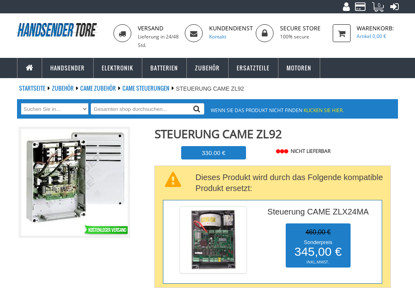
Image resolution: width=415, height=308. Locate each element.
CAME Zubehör (98, 88)
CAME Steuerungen (146, 88)
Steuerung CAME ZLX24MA (318, 211)
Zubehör (63, 88)
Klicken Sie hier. (324, 110)
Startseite (33, 88)
